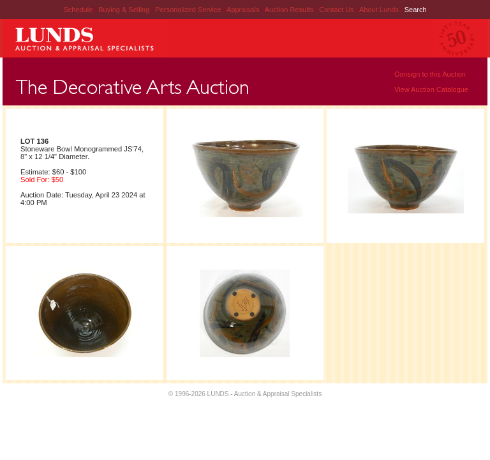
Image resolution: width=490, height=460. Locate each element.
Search (416, 9)
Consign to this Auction (430, 74)
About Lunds (380, 9)
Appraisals (243, 9)
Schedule (78, 9)
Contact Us (336, 9)
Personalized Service (189, 9)
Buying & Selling (124, 9)
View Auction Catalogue (431, 89)
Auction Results (290, 9)
